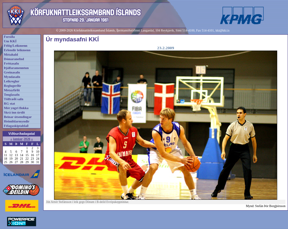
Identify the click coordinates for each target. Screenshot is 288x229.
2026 (27, 139)
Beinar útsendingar (18, 117)
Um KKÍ (10, 41)
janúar (18, 139)
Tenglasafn (11, 94)
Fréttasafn (11, 63)
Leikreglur (11, 81)
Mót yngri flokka (16, 108)
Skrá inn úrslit (14, 112)
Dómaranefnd (14, 59)
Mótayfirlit (12, 90)
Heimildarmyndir (17, 121)
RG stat (9, 103)
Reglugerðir (12, 85)
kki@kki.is (223, 30)
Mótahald (11, 54)
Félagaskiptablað (16, 126)
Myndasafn (12, 77)
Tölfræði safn (13, 99)
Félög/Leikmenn (15, 45)
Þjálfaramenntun (16, 68)
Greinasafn (12, 72)
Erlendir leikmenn (17, 50)
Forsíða (9, 36)
